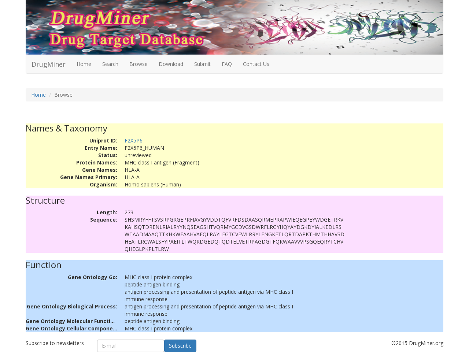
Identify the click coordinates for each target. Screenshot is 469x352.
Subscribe (180, 345)
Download (171, 63)
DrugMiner (49, 64)
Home (84, 63)
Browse (138, 63)
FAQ (227, 63)
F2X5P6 (134, 140)
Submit (202, 63)
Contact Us (256, 63)
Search (110, 63)
